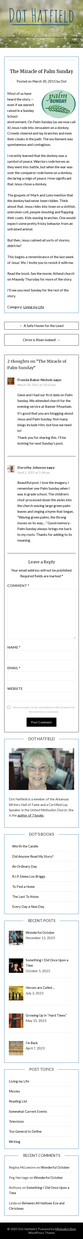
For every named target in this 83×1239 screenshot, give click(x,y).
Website (15, 688)
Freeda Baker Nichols (35, 380)
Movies (14, 1091)
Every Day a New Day (28, 906)
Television (16, 1121)
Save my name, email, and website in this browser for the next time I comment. (44, 709)
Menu (74, 42)
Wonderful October (55, 1167)
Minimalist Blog (65, 1229)
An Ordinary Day (24, 866)
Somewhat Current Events (28, 1111)
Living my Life (33, 307)
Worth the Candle (25, 846)
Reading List (18, 1101)
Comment (18, 585)
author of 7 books (30, 815)
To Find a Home (23, 887)
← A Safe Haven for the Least (41, 325)
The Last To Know (25, 897)
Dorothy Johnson (31, 467)
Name (13, 647)
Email (13, 668)
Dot (64, 81)
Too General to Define (25, 1131)
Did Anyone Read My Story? (33, 856)
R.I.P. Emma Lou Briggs (28, 876)
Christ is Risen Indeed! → (41, 340)
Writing (14, 1142)
